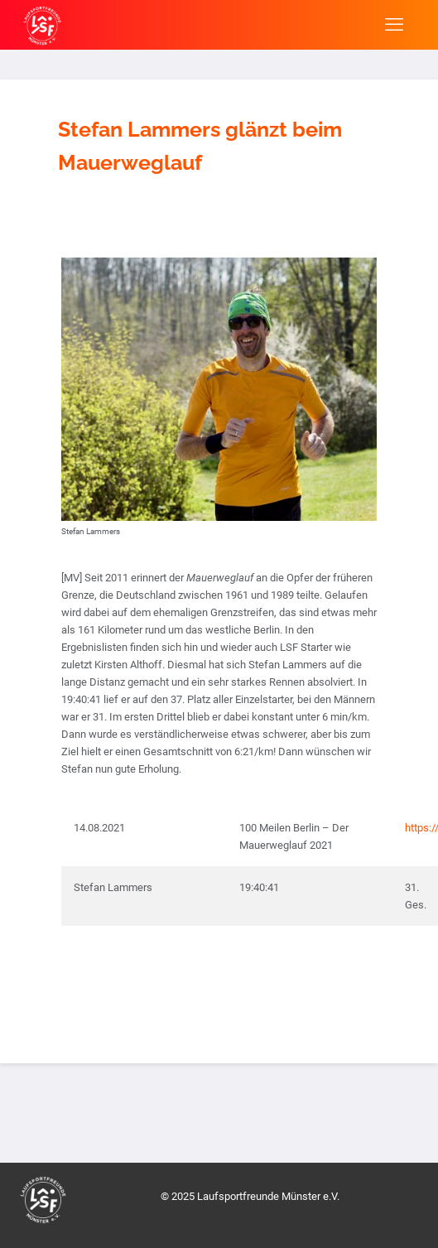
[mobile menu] (394, 25)
